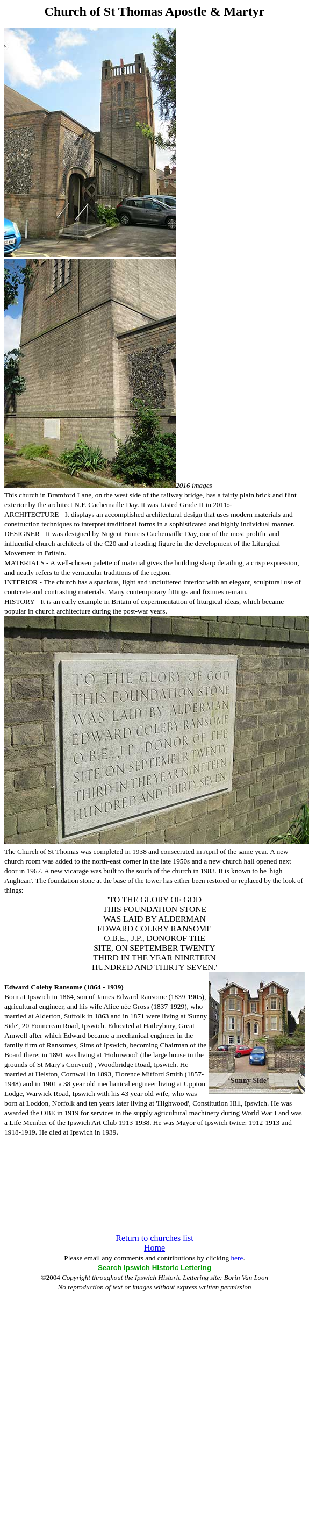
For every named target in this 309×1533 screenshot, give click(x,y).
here (237, 1258)
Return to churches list (154, 1238)
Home (154, 1247)
